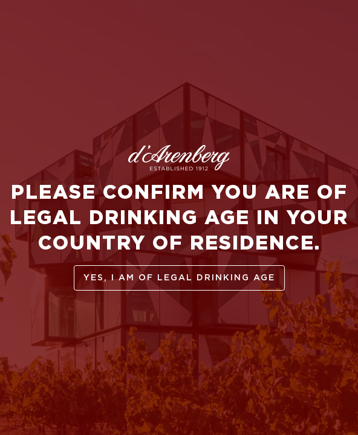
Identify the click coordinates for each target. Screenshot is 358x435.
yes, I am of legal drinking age (179, 278)
